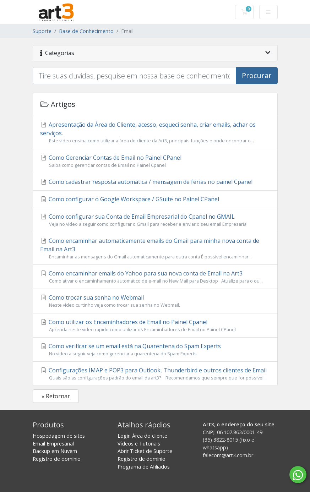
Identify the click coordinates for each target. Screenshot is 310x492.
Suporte (42, 31)
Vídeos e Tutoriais (139, 443)
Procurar (257, 75)
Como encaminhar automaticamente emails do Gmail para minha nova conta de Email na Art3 (155, 248)
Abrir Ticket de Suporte (145, 451)
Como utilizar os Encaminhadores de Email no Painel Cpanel (155, 325)
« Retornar (56, 396)
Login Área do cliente (142, 435)
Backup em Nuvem (55, 451)
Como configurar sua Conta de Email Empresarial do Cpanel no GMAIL (155, 220)
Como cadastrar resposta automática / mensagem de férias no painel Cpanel (146, 182)
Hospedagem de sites (59, 435)
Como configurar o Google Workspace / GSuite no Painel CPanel (129, 199)
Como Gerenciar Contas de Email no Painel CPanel (155, 161)
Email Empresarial (53, 443)
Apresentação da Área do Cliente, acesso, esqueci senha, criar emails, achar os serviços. (155, 132)
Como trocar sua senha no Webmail (155, 301)
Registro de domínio (57, 458)
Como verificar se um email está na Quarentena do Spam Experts (155, 349)
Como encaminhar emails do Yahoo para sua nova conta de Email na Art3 (155, 276)
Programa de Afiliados (144, 466)
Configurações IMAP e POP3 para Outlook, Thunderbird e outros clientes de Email (155, 373)
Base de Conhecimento (86, 31)
